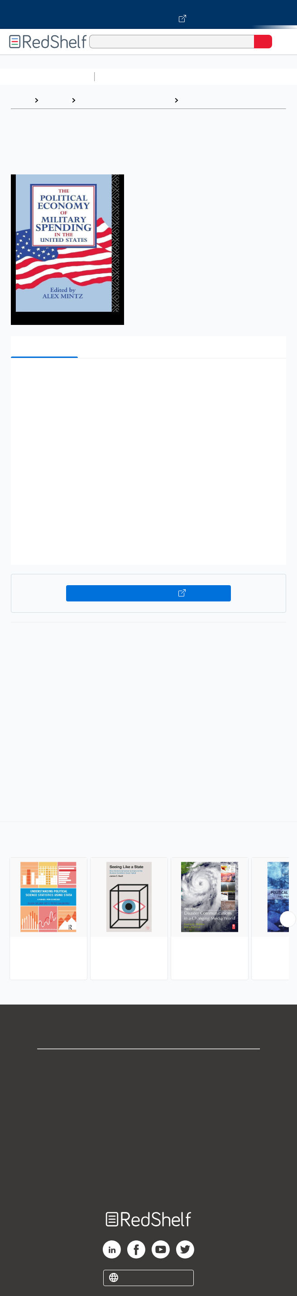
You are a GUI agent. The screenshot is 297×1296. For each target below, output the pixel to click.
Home (20, 100)
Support (148, 1083)
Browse (55, 100)
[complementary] (148, 902)
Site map (148, 1183)
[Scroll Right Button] (288, 919)
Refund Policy (148, 1143)
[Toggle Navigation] (281, 41)
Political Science (211, 100)
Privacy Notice (149, 1103)
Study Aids (122, 76)
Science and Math (177, 76)
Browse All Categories (47, 76)
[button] (147, 379)
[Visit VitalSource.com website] (148, 14)
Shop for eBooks (148, 1063)
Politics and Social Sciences (125, 100)
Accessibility (148, 1163)
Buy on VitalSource (148, 593)
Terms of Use (148, 1123)
